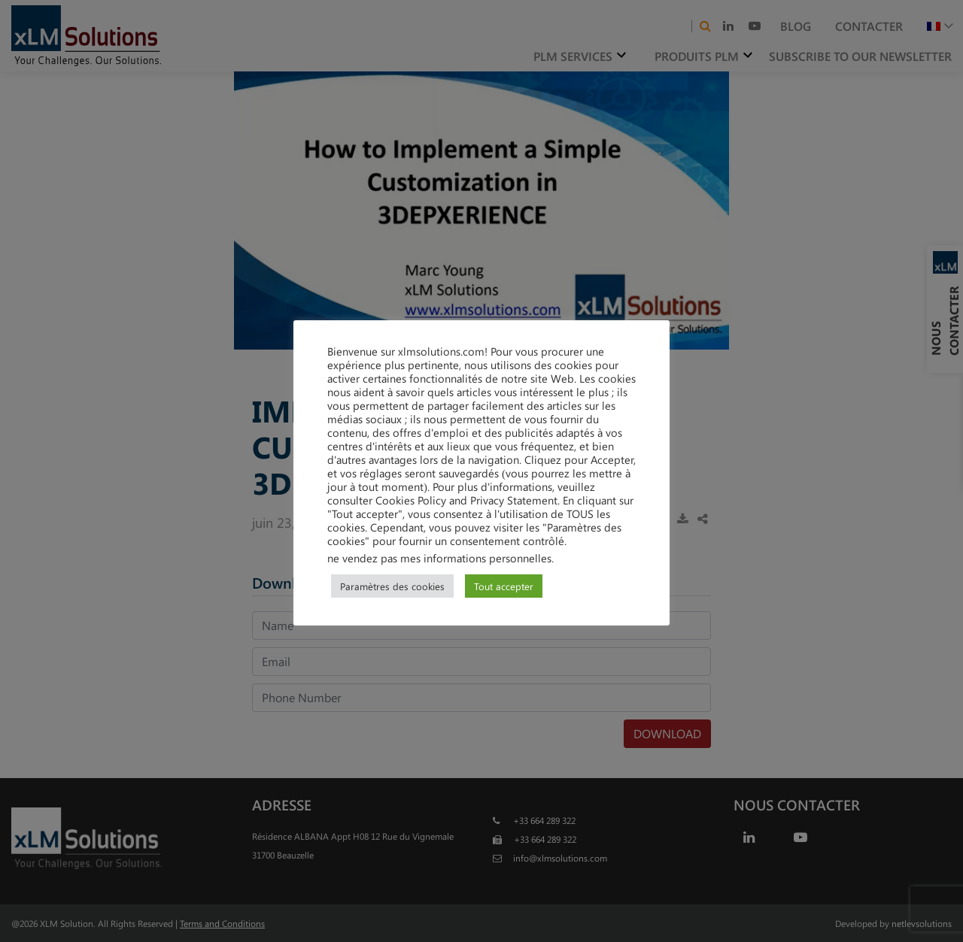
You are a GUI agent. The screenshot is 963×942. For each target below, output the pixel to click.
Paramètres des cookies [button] (392, 586)
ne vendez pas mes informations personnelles (439, 557)
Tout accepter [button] (503, 586)
